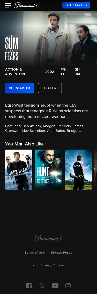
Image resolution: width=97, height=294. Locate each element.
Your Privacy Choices (49, 265)
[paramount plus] (26, 5)
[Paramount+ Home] (48, 239)
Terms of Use (35, 252)
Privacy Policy (61, 252)
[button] (8, 5)
